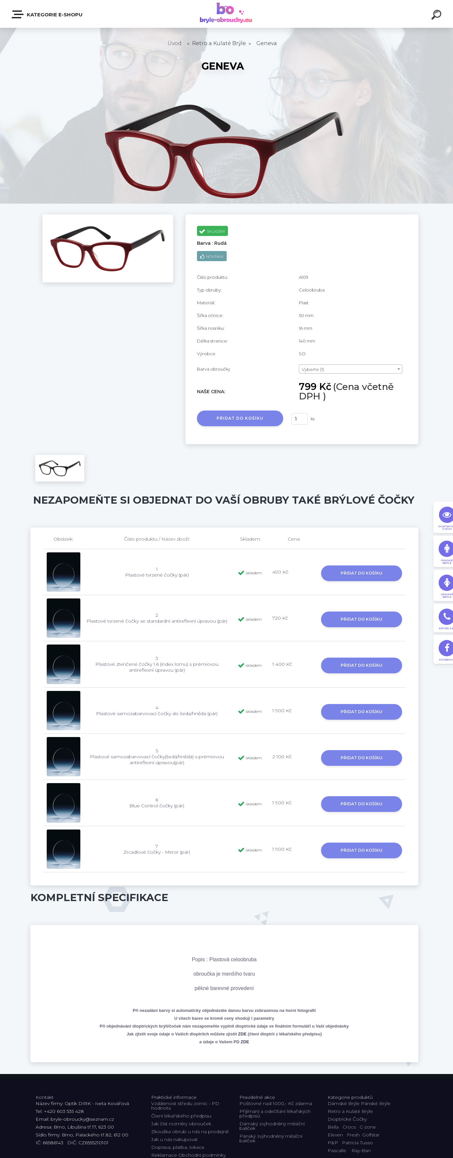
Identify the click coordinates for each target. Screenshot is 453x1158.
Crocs (349, 1127)
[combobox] (350, 369)
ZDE (242, 1034)
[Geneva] (107, 217)
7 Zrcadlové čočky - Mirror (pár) (156, 849)
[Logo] (226, 13)
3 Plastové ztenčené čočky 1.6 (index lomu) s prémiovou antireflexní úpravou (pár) (156, 664)
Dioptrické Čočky (347, 1119)
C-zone (368, 1127)
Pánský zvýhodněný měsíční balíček (270, 1138)
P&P (333, 1142)
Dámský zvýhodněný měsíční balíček (272, 1126)
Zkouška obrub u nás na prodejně (190, 1131)
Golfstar (371, 1135)
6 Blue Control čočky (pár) (156, 803)
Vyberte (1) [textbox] (313, 369)
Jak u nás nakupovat (174, 1139)
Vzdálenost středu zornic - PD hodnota (185, 1105)
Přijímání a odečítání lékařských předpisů (275, 1113)
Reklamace (164, 1155)
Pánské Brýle (376, 1103)
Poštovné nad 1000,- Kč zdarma (275, 1103)
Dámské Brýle (344, 1103)
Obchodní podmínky (202, 1155)
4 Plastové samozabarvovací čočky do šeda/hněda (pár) (157, 710)
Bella (333, 1127)
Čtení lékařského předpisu (181, 1116)
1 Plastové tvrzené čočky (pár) (157, 572)
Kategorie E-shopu (47, 14)
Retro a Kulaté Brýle (350, 1111)
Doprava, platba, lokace (177, 1147)
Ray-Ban (361, 1150)
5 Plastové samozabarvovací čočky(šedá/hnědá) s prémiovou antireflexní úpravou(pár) (157, 756)
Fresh (353, 1135)
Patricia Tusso (357, 1142)
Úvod (175, 43)
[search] (437, 15)
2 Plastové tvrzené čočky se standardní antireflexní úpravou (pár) (157, 618)
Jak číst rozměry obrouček (181, 1123)
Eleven (335, 1135)
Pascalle (337, 1150)
